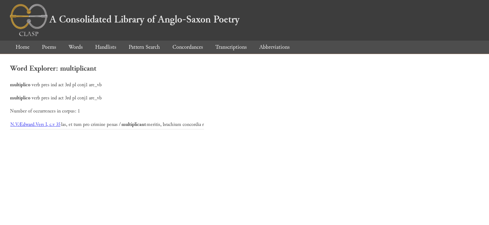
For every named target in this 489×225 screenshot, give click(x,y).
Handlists (105, 47)
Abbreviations (274, 47)
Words (76, 47)
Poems (49, 47)
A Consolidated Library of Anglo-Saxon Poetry (124, 19)
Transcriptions (231, 47)
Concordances (187, 47)
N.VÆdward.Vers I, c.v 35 (35, 124)
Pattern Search (144, 47)
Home (22, 47)
